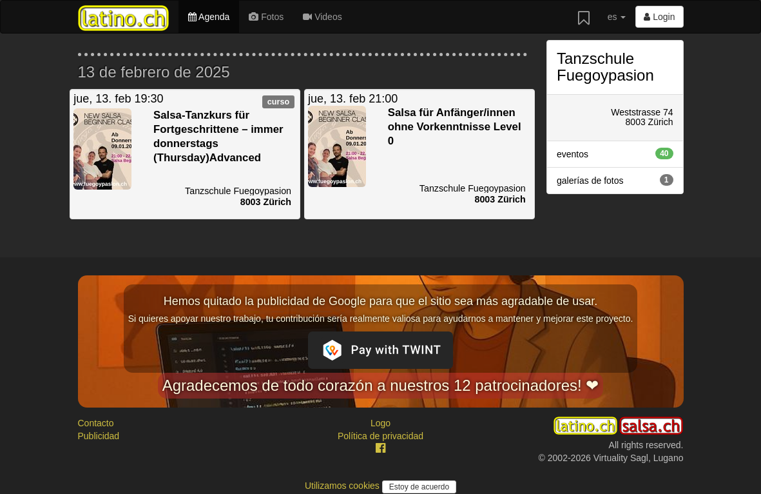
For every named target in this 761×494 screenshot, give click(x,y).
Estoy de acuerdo (419, 486)
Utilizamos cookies (343, 485)
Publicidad (99, 436)
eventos (615, 153)
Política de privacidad (380, 436)
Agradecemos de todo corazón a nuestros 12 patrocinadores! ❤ (380, 385)
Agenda (208, 17)
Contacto (96, 423)
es (617, 17)
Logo (380, 423)
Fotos (266, 17)
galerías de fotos (615, 180)
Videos (322, 17)
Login (659, 17)
